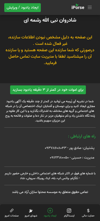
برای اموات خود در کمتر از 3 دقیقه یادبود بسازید (48, 90)
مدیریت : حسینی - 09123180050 (72, 157)
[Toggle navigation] (81, 7)
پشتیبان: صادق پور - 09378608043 (69, 148)
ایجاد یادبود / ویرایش (22, 8)
